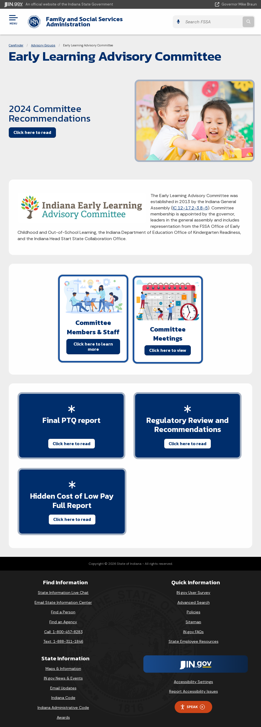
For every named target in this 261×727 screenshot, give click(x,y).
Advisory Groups (43, 41)
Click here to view (167, 346)
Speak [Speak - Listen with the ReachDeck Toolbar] (192, 702)
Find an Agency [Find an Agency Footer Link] (63, 617)
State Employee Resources (194, 637)
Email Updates (63, 683)
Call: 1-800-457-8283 (63, 627)
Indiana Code (63, 693)
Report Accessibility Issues (193, 687)
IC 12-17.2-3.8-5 (190, 203)
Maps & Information (63, 664)
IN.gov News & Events (63, 674)
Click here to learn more (93, 342)
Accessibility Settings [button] (193, 677)
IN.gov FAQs (193, 627)
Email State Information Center (63, 598)
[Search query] (219, 19)
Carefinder (16, 41)
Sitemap (193, 617)
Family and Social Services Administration (105, 19)
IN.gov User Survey (193, 588)
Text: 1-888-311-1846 (63, 637)
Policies (193, 607)
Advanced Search (193, 598)
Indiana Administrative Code (63, 703)
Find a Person (63, 607)
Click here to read (32, 128)
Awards (63, 713)
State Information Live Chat (63, 588)
